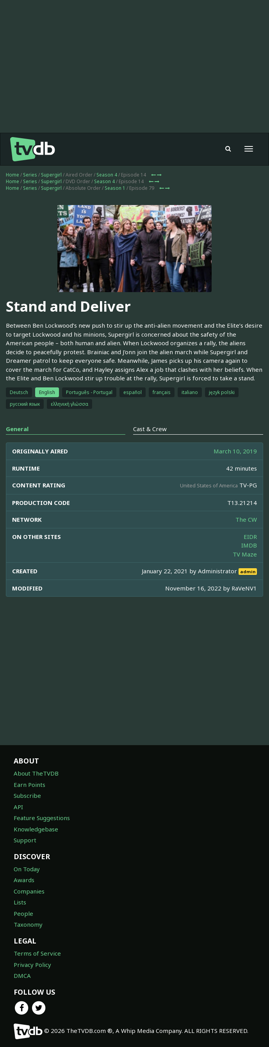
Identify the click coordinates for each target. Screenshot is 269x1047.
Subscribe (27, 795)
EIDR (250, 536)
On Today (27, 869)
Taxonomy (28, 924)
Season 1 (115, 188)
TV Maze (245, 554)
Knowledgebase (36, 829)
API (18, 807)
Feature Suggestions (42, 818)
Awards (24, 880)
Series (30, 174)
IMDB (249, 545)
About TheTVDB (36, 773)
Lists (20, 902)
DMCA (22, 975)
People (23, 913)
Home (12, 174)
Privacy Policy (32, 965)
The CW (246, 519)
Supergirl (51, 174)
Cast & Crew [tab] (150, 429)
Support (25, 840)
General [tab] (17, 429)
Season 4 (106, 174)
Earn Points (29, 784)
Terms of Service (37, 953)
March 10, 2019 (235, 451)
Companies (29, 891)
